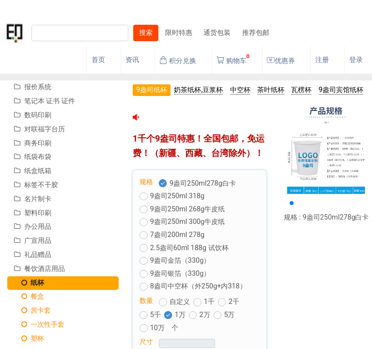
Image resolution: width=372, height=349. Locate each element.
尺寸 (146, 342)
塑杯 (29, 338)
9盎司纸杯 (151, 90)
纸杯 (29, 283)
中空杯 (240, 90)
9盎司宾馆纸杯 (341, 90)
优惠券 (281, 60)
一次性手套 (39, 324)
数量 (146, 301)
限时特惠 (178, 33)
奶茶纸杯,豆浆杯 (198, 90)
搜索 (146, 33)
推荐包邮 (255, 33)
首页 (98, 60)
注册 (322, 60)
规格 (146, 182)
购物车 (233, 58)
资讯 (132, 60)
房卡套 (32, 310)
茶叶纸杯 (270, 90)
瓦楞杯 (301, 90)
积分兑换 (177, 60)
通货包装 (217, 33)
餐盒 (29, 296)
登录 (356, 60)
